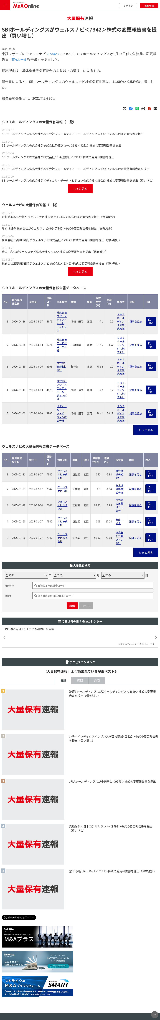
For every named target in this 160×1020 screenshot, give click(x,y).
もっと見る (80, 188)
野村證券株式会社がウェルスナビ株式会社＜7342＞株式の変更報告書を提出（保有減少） (59, 217)
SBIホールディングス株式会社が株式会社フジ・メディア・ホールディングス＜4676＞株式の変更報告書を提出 (73, 134)
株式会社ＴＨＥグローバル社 (62, 345)
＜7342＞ (96, 29)
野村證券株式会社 (119, 474)
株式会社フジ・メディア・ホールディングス (62, 321)
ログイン (128, 5)
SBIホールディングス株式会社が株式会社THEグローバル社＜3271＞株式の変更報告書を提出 (61, 145)
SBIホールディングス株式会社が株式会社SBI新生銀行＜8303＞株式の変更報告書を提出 (58, 157)
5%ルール (19, 59)
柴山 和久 (119, 521)
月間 (97, 680)
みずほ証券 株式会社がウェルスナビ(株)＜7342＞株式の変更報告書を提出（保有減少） (58, 228)
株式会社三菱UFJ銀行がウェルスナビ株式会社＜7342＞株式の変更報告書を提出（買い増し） (61, 240)
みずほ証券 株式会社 (120, 488)
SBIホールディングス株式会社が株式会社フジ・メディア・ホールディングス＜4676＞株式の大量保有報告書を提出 (75, 168)
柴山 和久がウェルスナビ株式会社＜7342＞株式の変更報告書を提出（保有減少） (55, 251)
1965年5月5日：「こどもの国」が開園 (31, 629)
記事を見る (135, 321)
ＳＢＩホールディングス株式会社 (121, 321)
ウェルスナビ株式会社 (62, 474)
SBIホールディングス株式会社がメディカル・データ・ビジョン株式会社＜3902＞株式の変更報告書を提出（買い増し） (78, 180)
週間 (80, 680)
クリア (86, 606)
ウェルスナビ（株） (63, 488)
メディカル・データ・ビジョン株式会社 (62, 413)
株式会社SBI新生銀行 (62, 366)
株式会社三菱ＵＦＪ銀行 (119, 505)
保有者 (8, 595)
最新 (63, 680)
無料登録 (149, 5)
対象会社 (9, 585)
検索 (72, 606)
